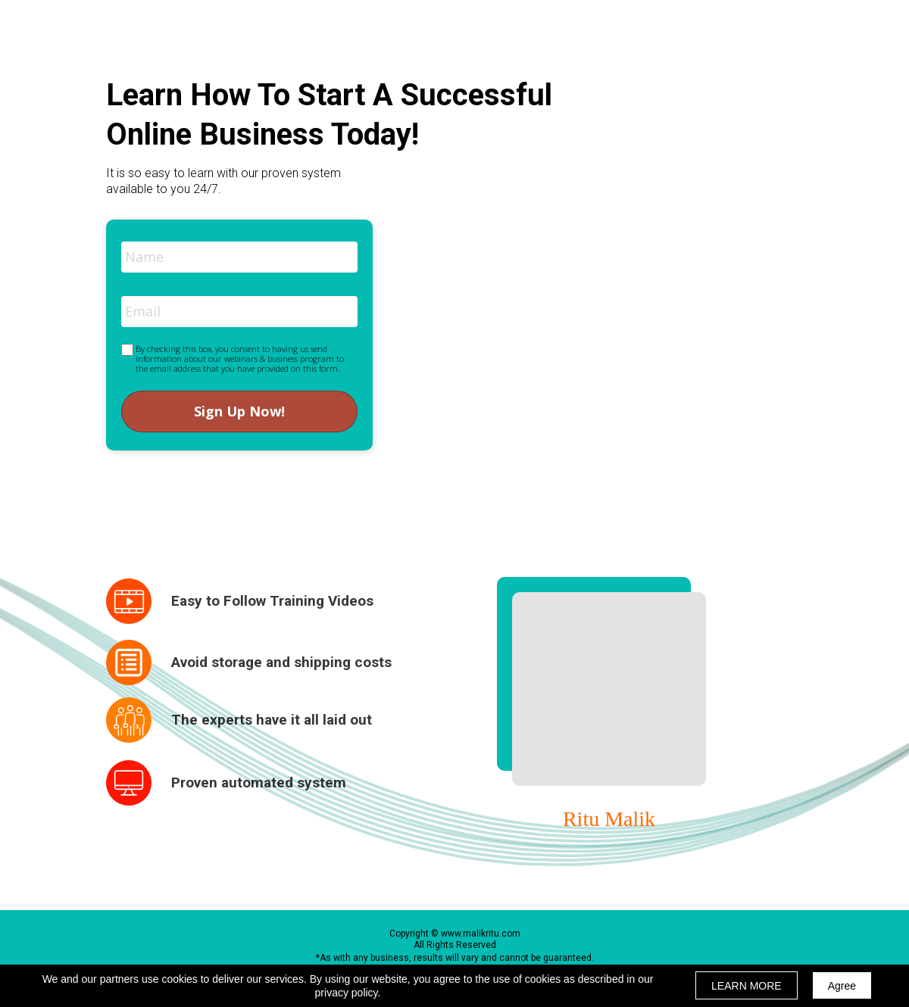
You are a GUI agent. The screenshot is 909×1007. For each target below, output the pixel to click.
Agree (842, 986)
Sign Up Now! (239, 411)
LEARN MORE (746, 986)
